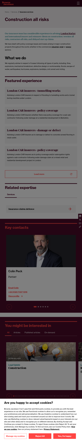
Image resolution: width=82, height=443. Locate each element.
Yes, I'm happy (64, 439)
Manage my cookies (15, 439)
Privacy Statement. (52, 432)
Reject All (40, 439)
